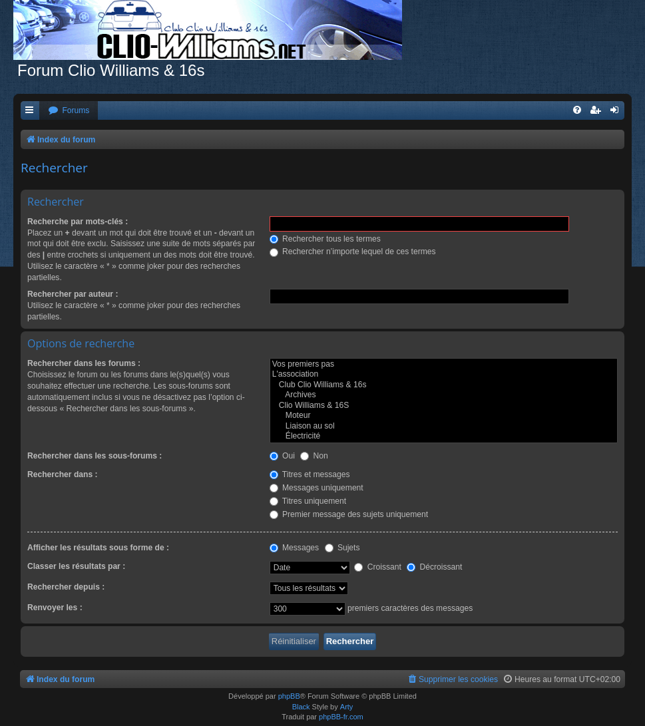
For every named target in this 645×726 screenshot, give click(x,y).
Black (301, 707)
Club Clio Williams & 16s (443, 385)
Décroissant (434, 567)
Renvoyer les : (55, 607)
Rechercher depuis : (66, 587)
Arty (346, 707)
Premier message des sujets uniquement (349, 514)
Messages (294, 547)
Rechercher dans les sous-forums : (94, 455)
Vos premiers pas (443, 364)
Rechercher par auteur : (72, 294)
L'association (443, 374)
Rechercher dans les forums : (83, 363)
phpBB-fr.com (341, 717)
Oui (282, 455)
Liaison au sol (443, 426)
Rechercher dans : (62, 474)
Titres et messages (310, 474)
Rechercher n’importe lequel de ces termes (353, 251)
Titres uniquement (308, 501)
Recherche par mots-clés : (77, 221)
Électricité (443, 436)
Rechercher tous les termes (325, 239)
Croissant (377, 567)
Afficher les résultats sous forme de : (98, 547)
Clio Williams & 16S (443, 406)
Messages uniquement (316, 487)
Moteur (443, 416)
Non (314, 455)
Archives (443, 395)
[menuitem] (69, 111)
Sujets (342, 547)
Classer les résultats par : (76, 566)
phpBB (289, 696)
